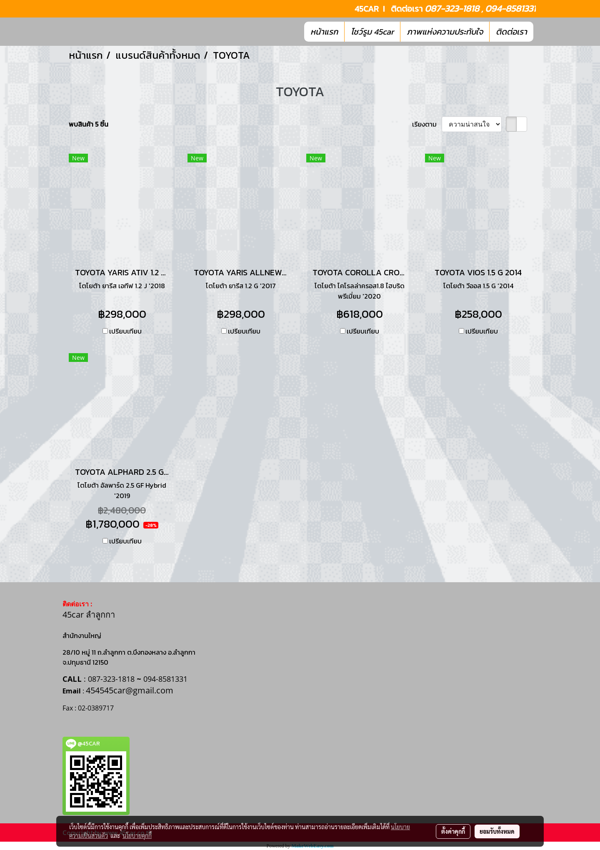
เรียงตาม (427, 124)
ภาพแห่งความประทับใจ (445, 31)
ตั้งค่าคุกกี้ (453, 831)
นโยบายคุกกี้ (137, 835)
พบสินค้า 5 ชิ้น (88, 124)
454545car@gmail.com (129, 690)
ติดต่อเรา (511, 31)
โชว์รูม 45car (372, 31)
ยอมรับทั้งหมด (497, 831)
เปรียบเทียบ (125, 331)
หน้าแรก (324, 31)
